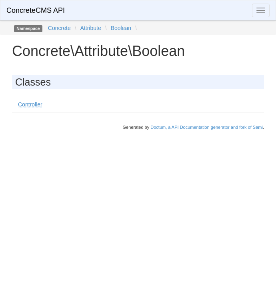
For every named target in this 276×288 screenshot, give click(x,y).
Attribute (90, 28)
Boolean (121, 28)
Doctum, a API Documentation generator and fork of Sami (206, 127)
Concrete (59, 28)
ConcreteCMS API (35, 10)
